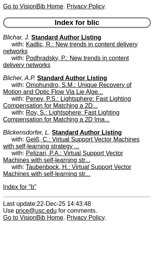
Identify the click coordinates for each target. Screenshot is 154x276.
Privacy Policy (85, 6)
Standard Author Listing (66, 37)
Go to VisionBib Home (33, 6)
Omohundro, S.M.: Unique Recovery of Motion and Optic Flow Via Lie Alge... (67, 88)
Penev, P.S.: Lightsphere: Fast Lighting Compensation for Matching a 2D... (67, 102)
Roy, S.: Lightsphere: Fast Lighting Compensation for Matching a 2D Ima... (61, 116)
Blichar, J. (16, 37)
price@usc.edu (36, 210)
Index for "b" (19, 187)
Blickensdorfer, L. (26, 132)
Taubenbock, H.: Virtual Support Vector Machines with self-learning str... (67, 170)
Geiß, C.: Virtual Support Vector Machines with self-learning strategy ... (71, 143)
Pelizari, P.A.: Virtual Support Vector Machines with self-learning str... (63, 156)
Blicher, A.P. (19, 78)
